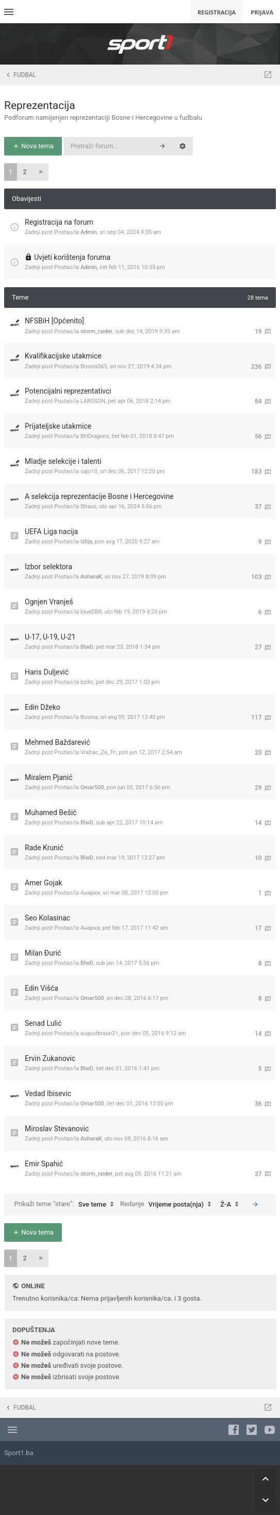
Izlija (86, 541)
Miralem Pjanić (49, 777)
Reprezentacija (39, 105)
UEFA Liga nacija (51, 531)
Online (32, 1286)
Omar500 (92, 787)
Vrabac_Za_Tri (98, 752)
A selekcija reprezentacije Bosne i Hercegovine (99, 496)
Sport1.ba (19, 1453)
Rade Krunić (44, 848)
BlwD (86, 647)
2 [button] (25, 172)
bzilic (86, 682)
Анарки (90, 892)
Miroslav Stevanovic (57, 1128)
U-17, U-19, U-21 (50, 637)
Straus (88, 506)
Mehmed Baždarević (57, 742)
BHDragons (94, 436)
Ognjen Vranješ (49, 602)
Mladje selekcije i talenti (63, 461)
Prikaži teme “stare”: (66, 1204)
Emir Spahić (44, 1164)
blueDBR (91, 611)
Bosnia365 (93, 366)
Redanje (168, 1204)
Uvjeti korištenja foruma (72, 257)
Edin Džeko (42, 707)
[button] (40, 172)
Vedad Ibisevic (48, 1093)
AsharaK (91, 576)
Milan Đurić (43, 953)
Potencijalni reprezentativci (68, 391)
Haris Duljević (47, 672)
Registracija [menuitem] (216, 12)
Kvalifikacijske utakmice (63, 356)
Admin (88, 232)
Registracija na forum (59, 222)
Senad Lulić (43, 1023)
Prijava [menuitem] (262, 12)
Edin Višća (41, 988)
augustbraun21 (99, 1033)
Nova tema (33, 146)
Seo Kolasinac (47, 918)
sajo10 (88, 471)
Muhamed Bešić (50, 812)
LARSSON (92, 401)
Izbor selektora (48, 567)
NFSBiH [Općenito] (54, 321)
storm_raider (96, 331)
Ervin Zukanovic (50, 1058)
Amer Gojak (43, 883)
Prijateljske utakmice (58, 426)
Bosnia (89, 717)
